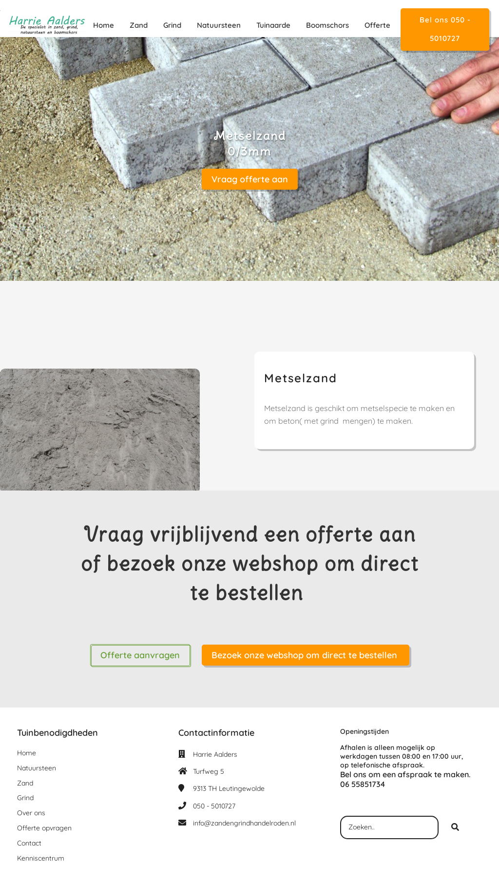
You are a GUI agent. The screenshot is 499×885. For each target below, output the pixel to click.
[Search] (455, 827)
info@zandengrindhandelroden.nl (244, 823)
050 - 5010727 (214, 806)
